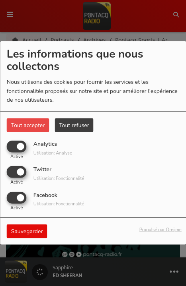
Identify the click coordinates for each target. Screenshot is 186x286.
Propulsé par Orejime (160, 229)
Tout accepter (28, 125)
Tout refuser (74, 125)
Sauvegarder (27, 231)
